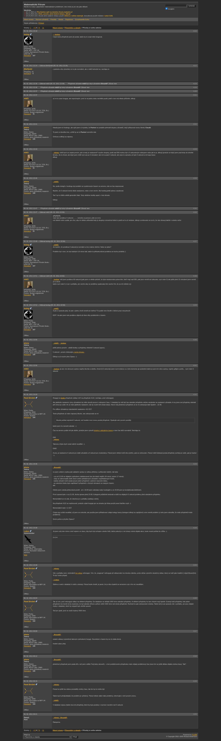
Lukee (26, 531)
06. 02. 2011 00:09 (30, 598)
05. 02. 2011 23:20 (30, 394)
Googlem (170, 9)
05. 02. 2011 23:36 (30, 464)
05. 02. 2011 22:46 (30, 178)
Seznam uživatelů (42, 19)
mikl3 (84, 83)
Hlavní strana (28, 19)
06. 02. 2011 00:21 (30, 714)
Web (25, 555)
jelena (26, 128)
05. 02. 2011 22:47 (31, 208)
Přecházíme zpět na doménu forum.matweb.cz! (55, 12)
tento (63, 398)
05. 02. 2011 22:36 (31, 87)
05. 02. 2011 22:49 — (44, 241)
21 (43, 28)
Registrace (69, 19)
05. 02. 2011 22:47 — (44, 212)
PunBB (194, 735)
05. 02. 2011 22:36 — (44, 83)
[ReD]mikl (28, 69)
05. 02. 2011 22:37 (31, 91)
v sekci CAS (108, 16)
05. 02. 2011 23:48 (30, 565)
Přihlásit (41, 23)
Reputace (27, 55)
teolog (26, 34)
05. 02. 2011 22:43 (30, 149)
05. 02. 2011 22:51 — (44, 276)
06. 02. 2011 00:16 (30, 681)
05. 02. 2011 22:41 (30, 124)
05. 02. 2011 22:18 (30, 31)
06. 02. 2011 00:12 (30, 656)
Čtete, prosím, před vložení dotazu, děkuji (54, 14)
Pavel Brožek (29, 398)
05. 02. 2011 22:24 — (46, 65)
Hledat (61, 19)
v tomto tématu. (79, 352)
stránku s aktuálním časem (103, 430)
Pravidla (53, 19)
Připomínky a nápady (73, 28)
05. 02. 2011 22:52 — (44, 305)
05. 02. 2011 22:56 (30, 340)
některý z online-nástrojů (73, 16)
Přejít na (51, 736)
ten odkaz (78, 573)
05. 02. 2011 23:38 (30, 528)
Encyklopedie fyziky (82, 19)
